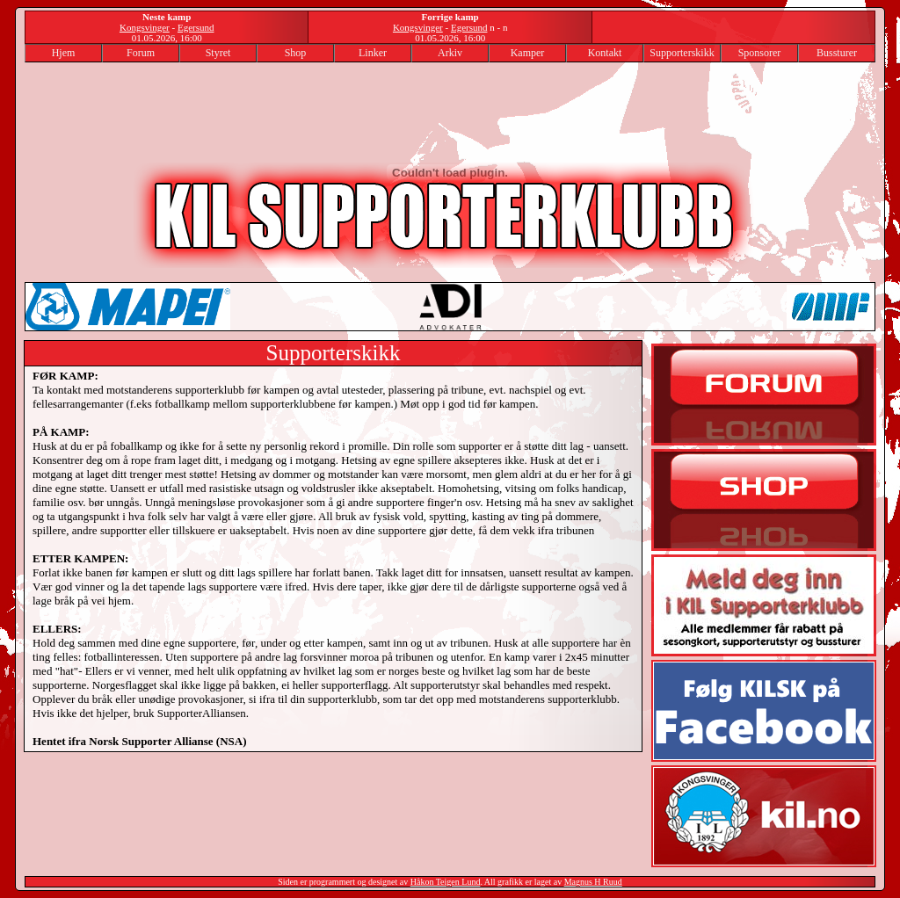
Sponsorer (759, 53)
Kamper (528, 53)
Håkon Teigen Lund (445, 882)
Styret (218, 53)
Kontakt (605, 53)
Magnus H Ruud (593, 882)
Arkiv (450, 53)
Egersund (196, 27)
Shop (296, 53)
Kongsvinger (145, 27)
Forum (141, 53)
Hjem (64, 53)
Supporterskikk (682, 53)
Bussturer (837, 53)
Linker (373, 53)
